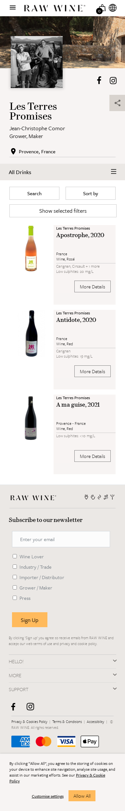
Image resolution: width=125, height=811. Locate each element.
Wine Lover (31, 556)
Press (25, 598)
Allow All (82, 795)
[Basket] (102, 7)
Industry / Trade (35, 566)
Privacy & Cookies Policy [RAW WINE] (29, 721)
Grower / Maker (35, 587)
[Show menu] (13, 7)
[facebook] (15, 709)
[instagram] (32, 709)
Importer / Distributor (41, 577)
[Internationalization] (113, 7)
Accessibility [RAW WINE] (96, 721)
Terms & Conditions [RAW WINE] (67, 721)
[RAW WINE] (34, 497)
